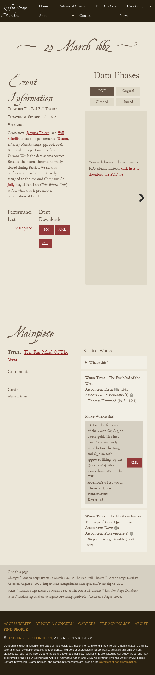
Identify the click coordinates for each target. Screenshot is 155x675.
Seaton (63, 139)
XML (62, 230)
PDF (102, 91)
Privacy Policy (115, 624)
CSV (45, 243)
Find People (16, 630)
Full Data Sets (106, 6)
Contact (85, 16)
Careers (86, 624)
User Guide (135, 6)
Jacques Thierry (38, 133)
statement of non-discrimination (118, 661)
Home (44, 6)
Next (140, 198)
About (43, 16)
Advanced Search (72, 6)
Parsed (128, 102)
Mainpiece (23, 228)
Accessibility (17, 624)
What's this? (98, 363)
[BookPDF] (116, 198)
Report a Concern (55, 624)
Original (128, 91)
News (124, 16)
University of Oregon (29, 638)
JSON (46, 230)
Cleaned (102, 102)
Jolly (11, 185)
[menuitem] (45, 6)
